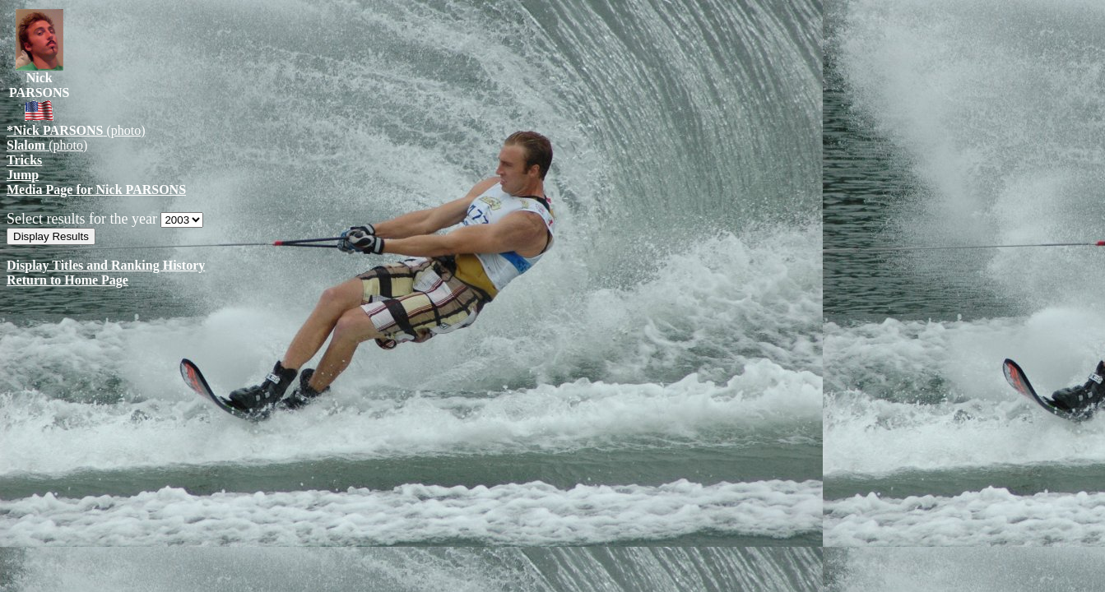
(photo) (76, 130)
